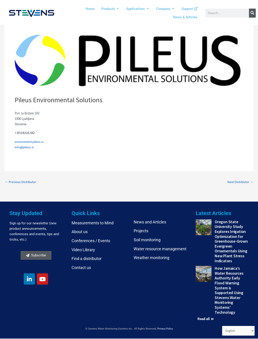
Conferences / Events (91, 241)
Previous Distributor (21, 182)
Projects (141, 231)
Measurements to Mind (93, 223)
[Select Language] (238, 330)
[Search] (252, 13)
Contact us (81, 267)
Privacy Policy (165, 329)
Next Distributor (239, 182)
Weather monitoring (151, 258)
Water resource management (160, 249)
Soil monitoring (147, 240)
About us (80, 232)
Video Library (83, 250)
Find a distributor (87, 259)
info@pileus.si (25, 147)
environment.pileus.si (30, 141)
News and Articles (150, 222)
